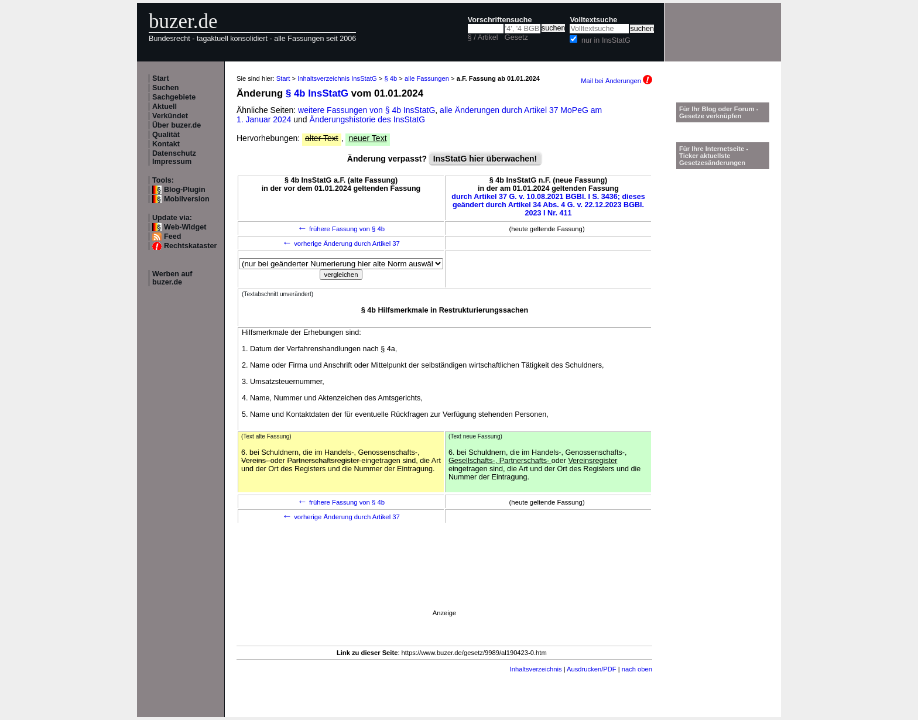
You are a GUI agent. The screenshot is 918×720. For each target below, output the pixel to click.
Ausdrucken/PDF (591, 669)
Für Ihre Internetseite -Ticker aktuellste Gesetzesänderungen (713, 155)
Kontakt (166, 144)
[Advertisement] (444, 583)
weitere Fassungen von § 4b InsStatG (366, 110)
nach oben (637, 669)
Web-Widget (185, 227)
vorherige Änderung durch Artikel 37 (341, 243)
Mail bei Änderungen (616, 80)
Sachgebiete (174, 97)
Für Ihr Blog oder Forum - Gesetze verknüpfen (719, 112)
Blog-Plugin (184, 190)
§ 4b (390, 78)
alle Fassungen (427, 78)
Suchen (165, 88)
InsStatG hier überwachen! (485, 158)
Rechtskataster (190, 246)
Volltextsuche (593, 20)
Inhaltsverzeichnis (536, 669)
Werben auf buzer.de (172, 278)
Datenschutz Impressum (174, 157)
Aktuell (164, 106)
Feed (172, 236)
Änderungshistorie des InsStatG (368, 119)
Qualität (166, 135)
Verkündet (170, 116)
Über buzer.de (176, 125)
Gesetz (516, 37)
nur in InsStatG (606, 40)
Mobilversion (187, 199)
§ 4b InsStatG (317, 93)
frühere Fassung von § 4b (341, 228)
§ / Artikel (483, 37)
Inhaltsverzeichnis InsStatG (337, 78)
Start (160, 78)
